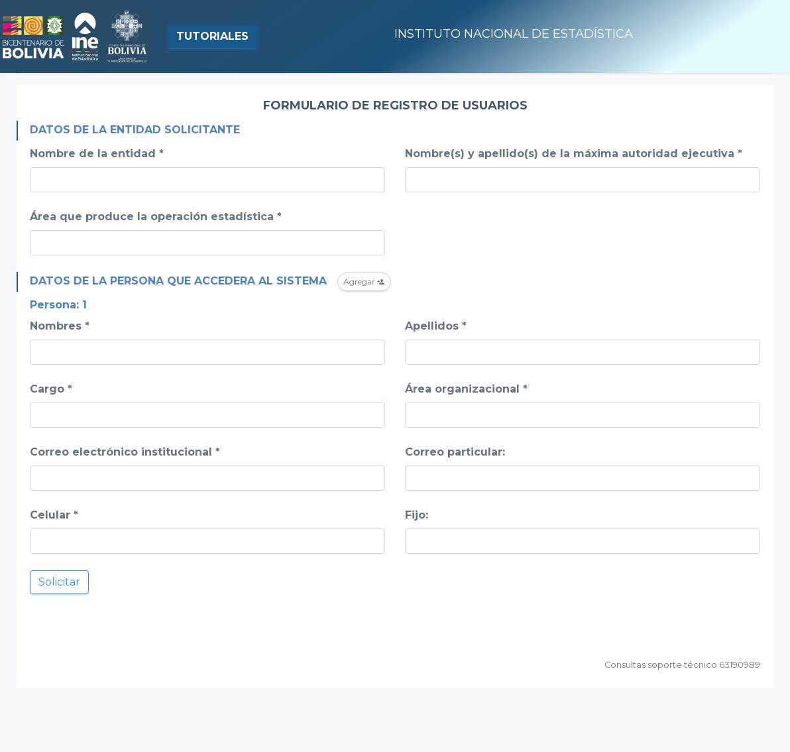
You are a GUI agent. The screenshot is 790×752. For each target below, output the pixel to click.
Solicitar (59, 582)
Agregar (364, 281)
